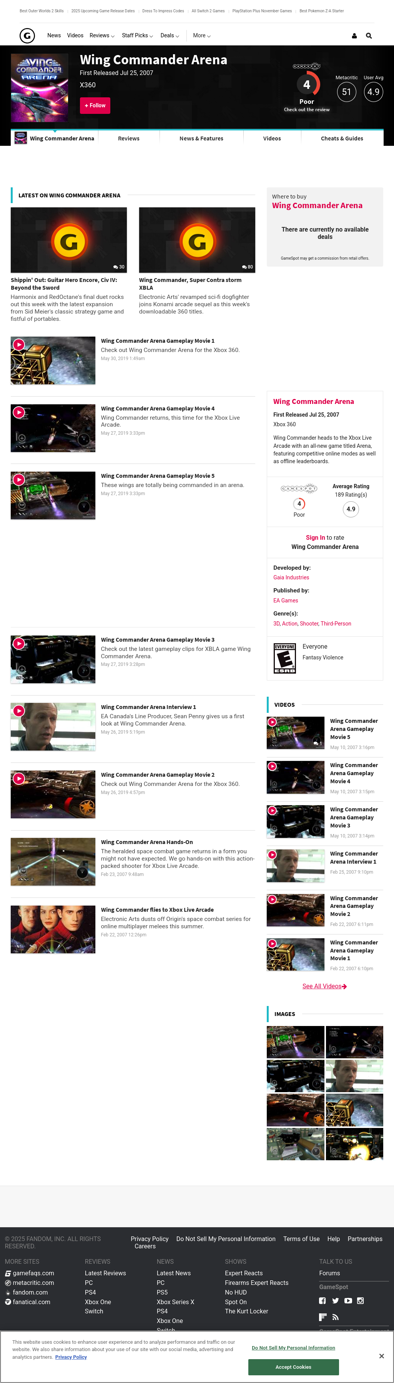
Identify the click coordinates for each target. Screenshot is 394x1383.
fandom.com (26, 1292)
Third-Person (336, 624)
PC (89, 1282)
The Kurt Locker (246, 1311)
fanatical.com (28, 1302)
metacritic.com (29, 1282)
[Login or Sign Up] (354, 35)
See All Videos (325, 986)
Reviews (129, 138)
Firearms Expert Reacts (256, 1282)
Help (334, 1239)
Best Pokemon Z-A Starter (321, 11)
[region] (197, 1357)
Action (290, 624)
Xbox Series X (176, 1302)
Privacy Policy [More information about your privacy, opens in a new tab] (71, 1357)
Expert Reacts (244, 1273)
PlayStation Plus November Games (262, 11)
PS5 (162, 1292)
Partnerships (365, 1239)
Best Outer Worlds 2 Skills (41, 11)
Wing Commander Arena (154, 59)
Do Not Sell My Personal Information (226, 1239)
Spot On (236, 1302)
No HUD (236, 1292)
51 (347, 92)
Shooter (309, 624)
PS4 (90, 1292)
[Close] (381, 1356)
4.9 (373, 92)
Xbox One (98, 1302)
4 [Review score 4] (306, 84)
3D (276, 624)
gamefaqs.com (30, 1273)
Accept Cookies (293, 1367)
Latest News (174, 1273)
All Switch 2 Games (208, 11)
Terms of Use (301, 1239)
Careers (145, 1246)
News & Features (201, 138)
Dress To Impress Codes (163, 11)
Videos (272, 138)
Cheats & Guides (342, 138)
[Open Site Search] (369, 35)
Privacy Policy (150, 1239)
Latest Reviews (105, 1273)
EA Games (285, 600)
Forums (329, 1273)
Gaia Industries (291, 577)
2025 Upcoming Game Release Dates (103, 11)
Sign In (315, 537)
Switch (94, 1311)
